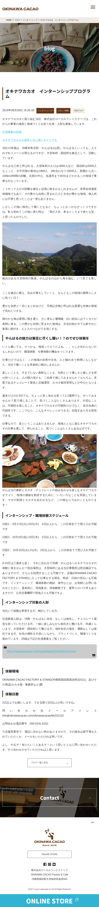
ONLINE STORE (49, 854)
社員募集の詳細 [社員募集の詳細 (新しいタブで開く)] (11, 131)
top (92, 822)
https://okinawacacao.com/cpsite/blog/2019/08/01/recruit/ (41, 651)
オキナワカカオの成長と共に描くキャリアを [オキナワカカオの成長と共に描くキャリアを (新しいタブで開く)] (29, 140)
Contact (49, 797)
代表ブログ (78, 111)
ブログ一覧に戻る (39, 762)
